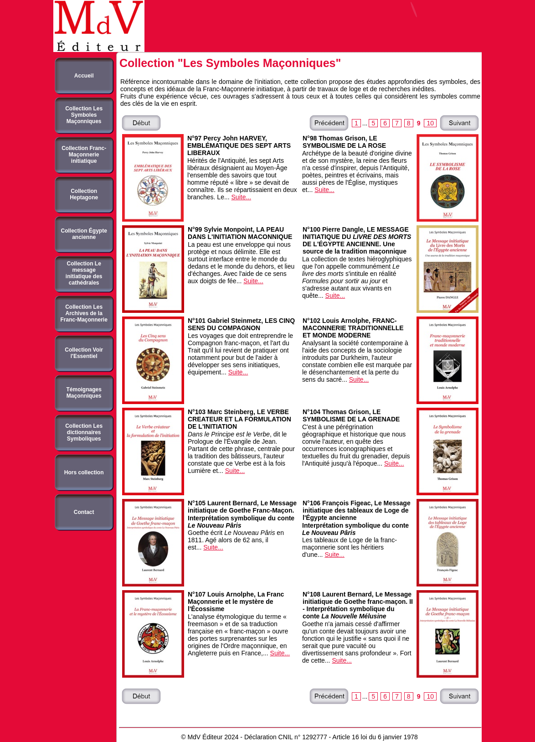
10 (430, 123)
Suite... (241, 197)
